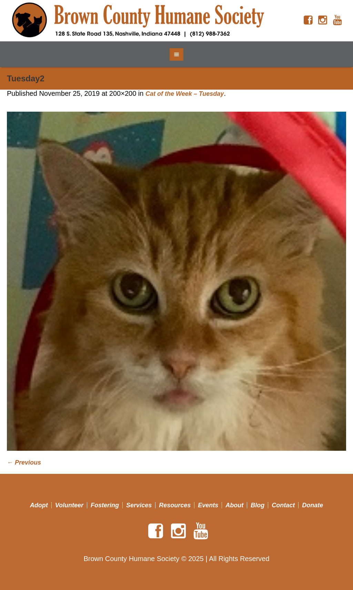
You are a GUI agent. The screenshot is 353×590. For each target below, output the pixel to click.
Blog (257, 505)
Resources (175, 505)
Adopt (39, 505)
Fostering (105, 505)
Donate (312, 505)
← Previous (24, 462)
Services (139, 505)
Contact (283, 505)
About (234, 505)
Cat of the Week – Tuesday (184, 93)
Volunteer (69, 505)
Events (208, 505)
